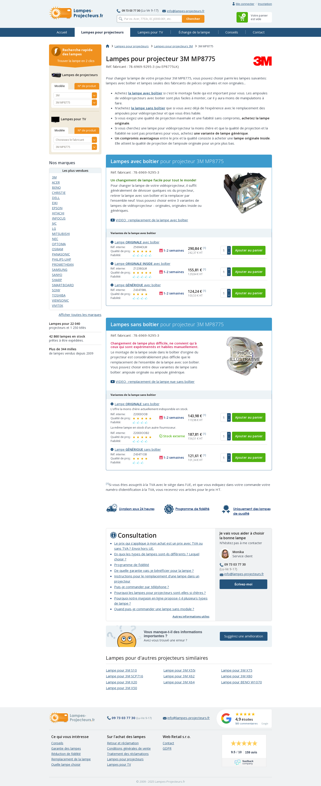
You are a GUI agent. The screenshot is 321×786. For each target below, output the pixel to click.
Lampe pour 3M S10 (121, 670)
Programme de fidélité (131, 564)
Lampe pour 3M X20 (121, 682)
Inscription (265, 4)
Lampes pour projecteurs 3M (173, 46)
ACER (56, 182)
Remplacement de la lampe (71, 759)
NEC (55, 239)
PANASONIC (61, 254)
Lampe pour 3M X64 (179, 682)
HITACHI (58, 213)
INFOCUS (59, 218)
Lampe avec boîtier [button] (135, 242)
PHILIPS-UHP (61, 259)
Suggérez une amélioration (243, 636)
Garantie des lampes (66, 748)
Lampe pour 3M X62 (179, 676)
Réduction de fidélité (66, 754)
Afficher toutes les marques (80, 314)
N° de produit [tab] (87, 86)
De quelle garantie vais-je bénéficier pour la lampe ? (154, 570)
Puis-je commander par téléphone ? (141, 587)
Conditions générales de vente (129, 748)
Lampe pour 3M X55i (179, 670)
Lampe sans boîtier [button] (135, 404)
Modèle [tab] (60, 86)
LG (54, 228)
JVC (54, 223)
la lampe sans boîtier (148, 108)
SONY (56, 290)
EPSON (57, 208)
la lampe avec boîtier (145, 93)
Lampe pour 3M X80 (236, 676)
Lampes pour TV (119, 764)
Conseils (57, 743)
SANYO (57, 275)
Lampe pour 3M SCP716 (124, 676)
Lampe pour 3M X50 (121, 688)
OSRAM (57, 249)
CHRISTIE (59, 193)
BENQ (56, 187)
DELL (56, 198)
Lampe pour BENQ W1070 (241, 682)
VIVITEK (57, 305)
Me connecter (245, 4)
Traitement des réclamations (128, 754)
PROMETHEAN (63, 264)
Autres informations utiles (191, 616)
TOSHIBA (59, 295)
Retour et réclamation (123, 743)
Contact (168, 743)
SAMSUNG (59, 270)
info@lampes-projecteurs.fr (183, 11)
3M (54, 177)
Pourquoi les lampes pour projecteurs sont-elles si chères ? (160, 592)
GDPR (167, 748)
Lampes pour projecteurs (132, 46)
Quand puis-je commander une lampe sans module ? (154, 609)
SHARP (57, 280)
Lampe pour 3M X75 (236, 670)
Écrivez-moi (243, 584)
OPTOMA (59, 244)
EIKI (55, 203)
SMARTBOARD (63, 285)
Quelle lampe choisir (65, 764)
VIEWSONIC (60, 300)
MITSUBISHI (61, 234)
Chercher (193, 19)
